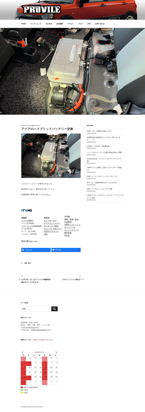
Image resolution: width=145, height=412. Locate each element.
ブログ (80, 24)
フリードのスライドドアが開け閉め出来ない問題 (104, 152)
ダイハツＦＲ (69, 227)
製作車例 (67, 233)
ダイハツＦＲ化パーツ (53, 229)
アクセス (70, 24)
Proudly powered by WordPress (32, 407)
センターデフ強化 (51, 226)
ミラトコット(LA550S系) (31, 226)
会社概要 (59, 24)
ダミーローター (50, 221)
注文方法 (49, 24)
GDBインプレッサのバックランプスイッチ (102, 176)
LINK (89, 24)
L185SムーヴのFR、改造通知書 (98, 146)
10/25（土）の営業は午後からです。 (100, 131)
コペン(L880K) (27, 221)
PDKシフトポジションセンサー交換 (99, 189)
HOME (23, 24)
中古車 (67, 235)
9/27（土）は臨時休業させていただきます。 (102, 182)
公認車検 (67, 222)
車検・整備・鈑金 (71, 219)
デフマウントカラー (52, 223)
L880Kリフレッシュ (72, 225)
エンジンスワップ (71, 230)
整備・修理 (27, 263)
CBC (46, 234)
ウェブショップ (35, 24)
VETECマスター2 (51, 231)
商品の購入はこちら (29, 241)
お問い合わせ (100, 24)
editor (37, 125)
